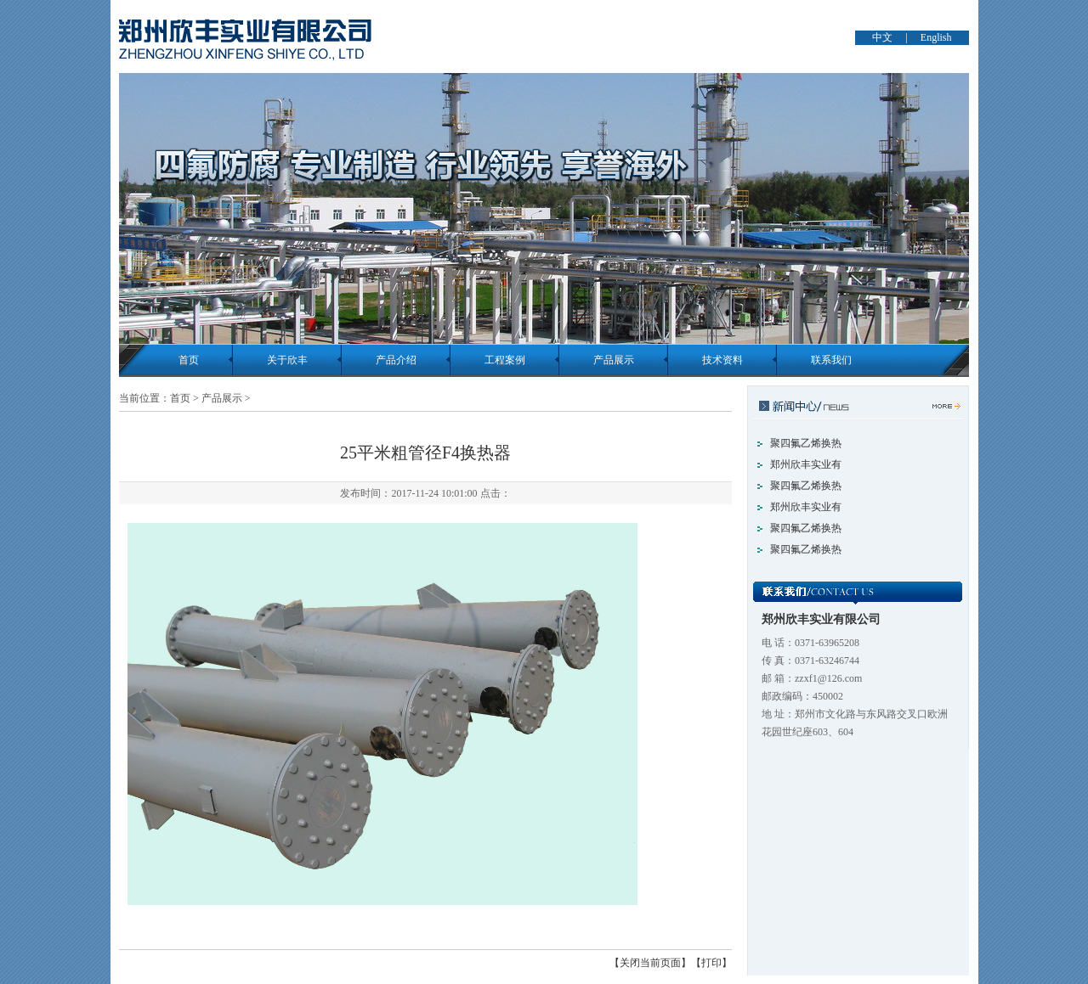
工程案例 (504, 360)
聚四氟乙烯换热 (806, 443)
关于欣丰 (287, 360)
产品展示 (613, 360)
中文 (882, 37)
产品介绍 (396, 360)
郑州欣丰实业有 (806, 464)
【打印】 (711, 963)
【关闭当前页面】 (650, 963)
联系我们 (831, 360)
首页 (188, 360)
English (936, 37)
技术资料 (722, 360)
